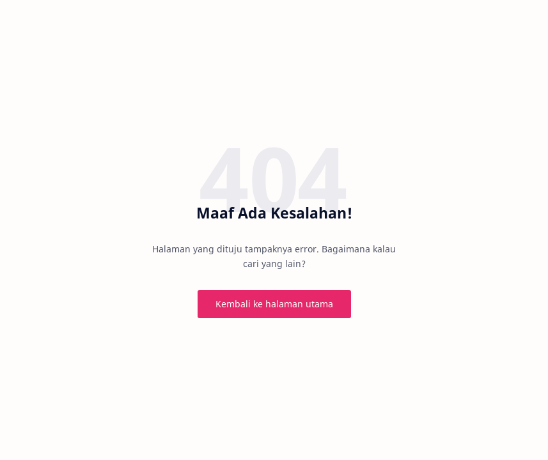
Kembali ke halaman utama (274, 304)
